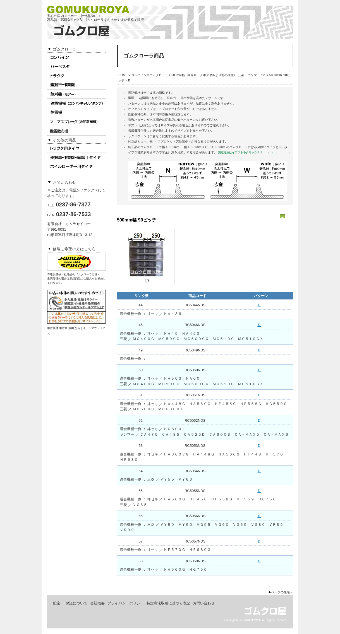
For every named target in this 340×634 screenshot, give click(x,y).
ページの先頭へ (282, 592)
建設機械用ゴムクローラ (76, 103)
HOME (123, 75)
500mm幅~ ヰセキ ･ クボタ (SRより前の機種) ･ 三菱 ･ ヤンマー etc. (218, 75)
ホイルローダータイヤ (76, 166)
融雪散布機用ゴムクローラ (76, 131)
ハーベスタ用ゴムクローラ (76, 66)
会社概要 (97, 603)
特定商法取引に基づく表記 (168, 603)
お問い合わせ (204, 603)
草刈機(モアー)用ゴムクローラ (76, 94)
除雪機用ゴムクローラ (76, 112)
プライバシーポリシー (125, 603)
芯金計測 (168, 152)
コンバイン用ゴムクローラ (76, 57)
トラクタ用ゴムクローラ (76, 75)
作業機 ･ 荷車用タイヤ (76, 157)
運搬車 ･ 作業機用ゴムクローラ (76, 85)
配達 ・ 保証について (70, 603)
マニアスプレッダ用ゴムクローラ (76, 121)
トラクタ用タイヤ (76, 148)
